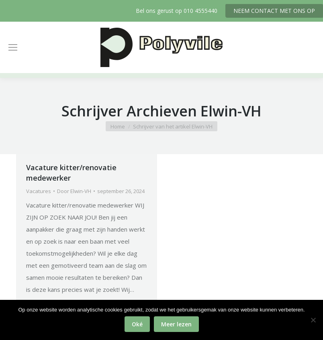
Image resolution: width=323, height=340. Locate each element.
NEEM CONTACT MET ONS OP (274, 10)
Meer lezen (176, 324)
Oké (137, 324)
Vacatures (38, 191)
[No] (313, 320)
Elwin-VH (231, 111)
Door (74, 191)
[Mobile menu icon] (13, 47)
